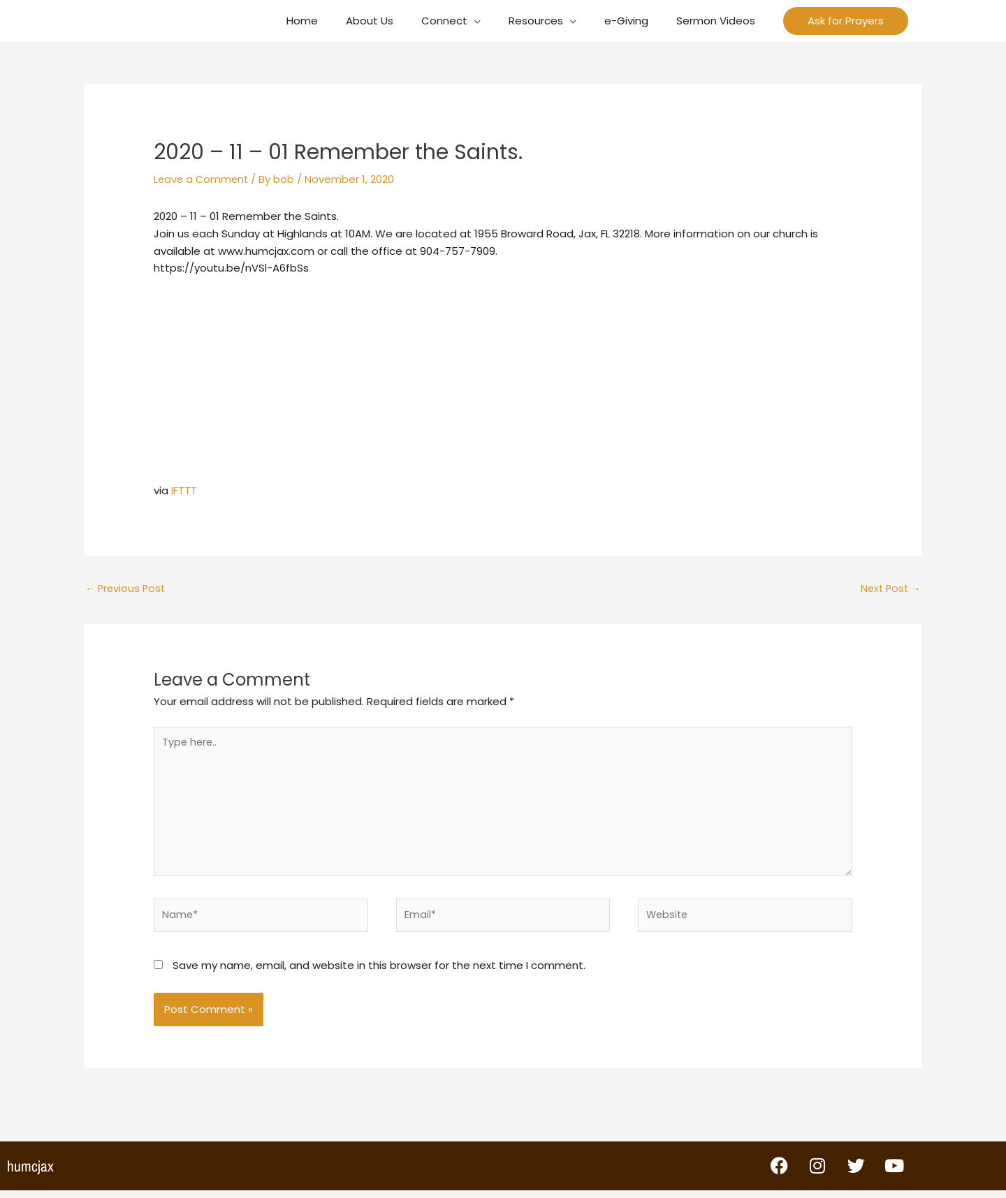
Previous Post (126, 589)
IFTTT (184, 490)
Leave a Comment (203, 179)
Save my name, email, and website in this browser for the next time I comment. (379, 973)
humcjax (30, 1173)
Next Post (889, 589)
